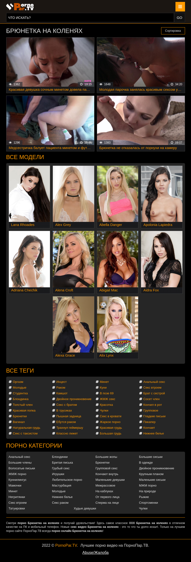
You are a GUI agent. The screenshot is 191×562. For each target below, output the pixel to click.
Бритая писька (62, 462)
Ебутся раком (66, 422)
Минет (104, 382)
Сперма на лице (107, 502)
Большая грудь (110, 433)
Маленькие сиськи (152, 480)
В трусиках (64, 410)
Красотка (106, 405)
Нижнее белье (153, 433)
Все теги (20, 370)
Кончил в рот (152, 405)
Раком (60, 387)
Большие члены (20, 462)
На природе (147, 491)
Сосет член (151, 399)
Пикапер (149, 422)
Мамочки (15, 485)
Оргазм (18, 382)
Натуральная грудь (26, 427)
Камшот (62, 393)
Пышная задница (68, 416)
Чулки (104, 410)
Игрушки (58, 474)
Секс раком (60, 502)
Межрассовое (105, 485)
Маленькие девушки (110, 480)
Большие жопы (106, 457)
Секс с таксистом (25, 433)
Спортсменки (148, 502)
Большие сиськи (151, 457)
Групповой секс (107, 468)
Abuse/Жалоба (95, 553)
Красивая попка (24, 410)
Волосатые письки (22, 468)
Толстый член (23, 405)
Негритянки (17, 497)
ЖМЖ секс (107, 399)
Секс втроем (152, 387)
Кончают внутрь (107, 474)
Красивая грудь (111, 427)
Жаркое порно (110, 422)
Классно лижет (67, 433)
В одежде (146, 462)
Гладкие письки (154, 416)
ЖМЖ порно (17, 474)
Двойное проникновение (74, 399)
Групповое (150, 410)
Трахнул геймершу (69, 427)
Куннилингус (18, 480)
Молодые (20, 387)
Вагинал (19, 422)
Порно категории (34, 445)
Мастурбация (61, 485)
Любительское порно (67, 480)
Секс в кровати (110, 416)
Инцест (61, 382)
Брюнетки (20, 416)
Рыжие (144, 497)
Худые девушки (85, 508)
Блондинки (60, 457)
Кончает (149, 427)
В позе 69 (107, 393)
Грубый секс (61, 468)
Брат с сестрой (154, 393)
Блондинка (21, 399)
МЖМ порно (148, 485)
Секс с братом (66, 405)
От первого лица (108, 497)
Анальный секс (154, 382)
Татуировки (17, 508)
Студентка (20, 393)
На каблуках (104, 491)
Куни (103, 387)
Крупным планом (151, 474)
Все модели (25, 157)
